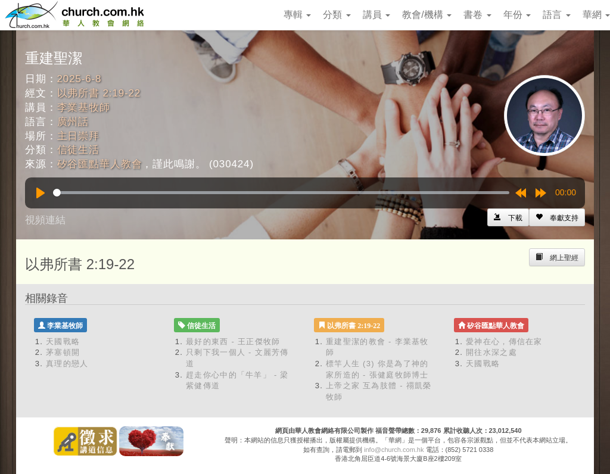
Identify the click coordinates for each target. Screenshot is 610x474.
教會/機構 (427, 15)
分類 (336, 15)
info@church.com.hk (394, 449)
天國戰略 (63, 341)
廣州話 (73, 121)
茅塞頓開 (63, 352)
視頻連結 (45, 220)
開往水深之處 (491, 352)
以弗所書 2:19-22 (99, 93)
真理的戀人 (67, 363)
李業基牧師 (83, 107)
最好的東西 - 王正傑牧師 (233, 341)
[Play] (40, 192)
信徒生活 (78, 149)
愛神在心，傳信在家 (504, 341)
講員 (376, 15)
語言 (556, 15)
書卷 (477, 15)
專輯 (297, 15)
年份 (517, 15)
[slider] (281, 192)
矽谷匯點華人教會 (99, 164)
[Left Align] (557, 217)
